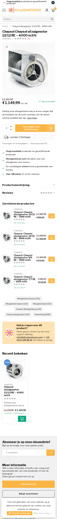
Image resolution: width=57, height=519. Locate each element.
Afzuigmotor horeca (28, 298)
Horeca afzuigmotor (18, 314)
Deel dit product (39, 143)
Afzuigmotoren (42, 303)
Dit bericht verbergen (20, 513)
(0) (29, 38)
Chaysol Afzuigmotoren (28, 309)
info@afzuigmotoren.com (30, 337)
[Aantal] (14, 419)
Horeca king (42, 314)
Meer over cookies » (42, 513)
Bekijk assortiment (28, 493)
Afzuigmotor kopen (17, 303)
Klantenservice (28, 484)
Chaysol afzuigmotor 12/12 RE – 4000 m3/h (32, 26)
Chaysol (6, 39)
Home (5, 26)
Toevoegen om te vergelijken (14, 143)
